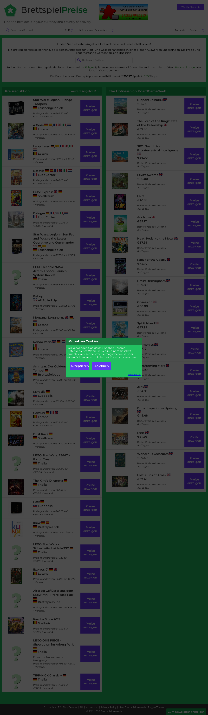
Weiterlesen (134, 374)
